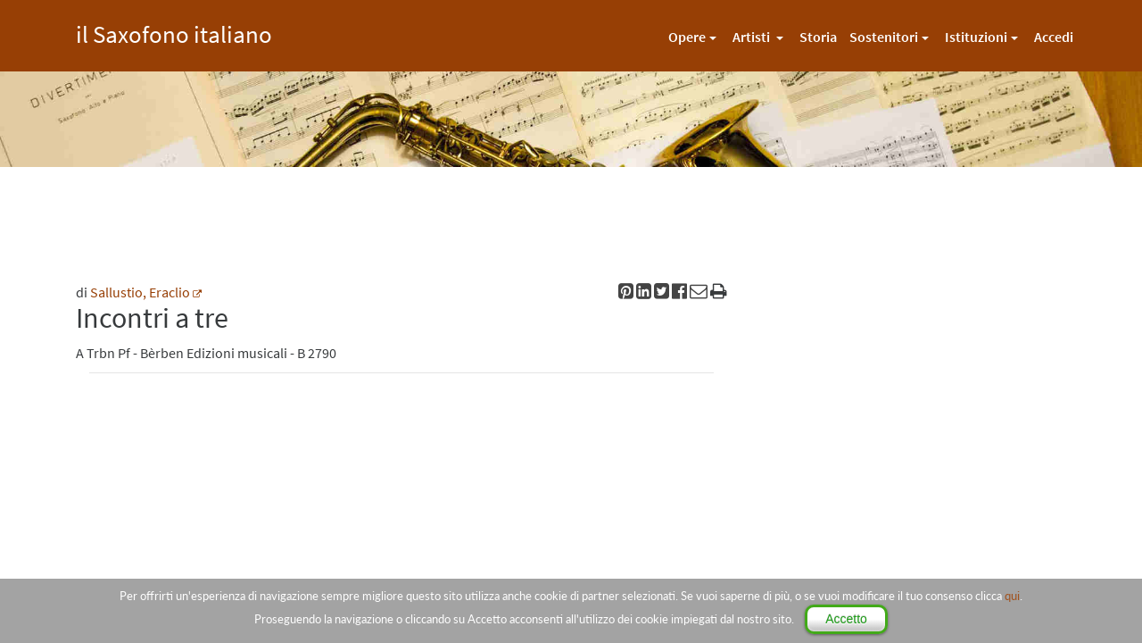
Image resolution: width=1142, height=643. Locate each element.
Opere (687, 37)
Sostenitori (883, 37)
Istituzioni (976, 37)
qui (1012, 596)
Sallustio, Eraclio (140, 292)
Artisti (752, 37)
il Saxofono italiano (174, 32)
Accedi (1053, 37)
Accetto (846, 619)
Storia (818, 37)
